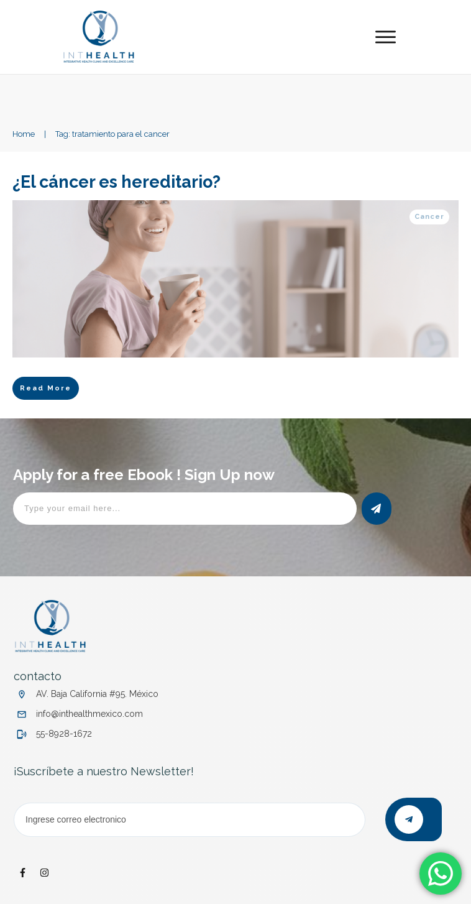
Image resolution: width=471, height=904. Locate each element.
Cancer (429, 217)
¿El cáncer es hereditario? (118, 181)
